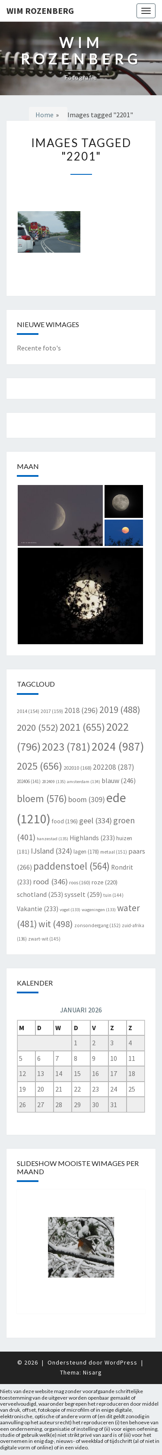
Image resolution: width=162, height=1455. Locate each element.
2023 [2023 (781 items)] (66, 747)
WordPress (121, 1362)
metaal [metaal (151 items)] (113, 852)
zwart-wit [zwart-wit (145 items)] (44, 939)
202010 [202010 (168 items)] (78, 767)
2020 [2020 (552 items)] (37, 727)
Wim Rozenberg (40, 10)
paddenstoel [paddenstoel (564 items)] (71, 866)
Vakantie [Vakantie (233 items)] (37, 909)
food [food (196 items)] (65, 821)
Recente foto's (39, 348)
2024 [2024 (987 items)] (118, 746)
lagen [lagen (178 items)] (86, 851)
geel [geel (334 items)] (95, 820)
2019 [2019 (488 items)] (119, 710)
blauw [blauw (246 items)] (119, 780)
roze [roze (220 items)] (105, 882)
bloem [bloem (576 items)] (42, 798)
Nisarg (92, 1372)
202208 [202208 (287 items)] (113, 767)
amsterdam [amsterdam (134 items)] (83, 781)
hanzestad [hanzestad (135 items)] (52, 839)
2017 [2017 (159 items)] (52, 711)
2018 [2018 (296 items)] (81, 710)
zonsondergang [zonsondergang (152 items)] (97, 925)
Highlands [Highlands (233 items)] (92, 838)
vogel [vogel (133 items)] (70, 909)
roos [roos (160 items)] (79, 882)
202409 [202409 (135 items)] (54, 781)
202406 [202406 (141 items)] (29, 781)
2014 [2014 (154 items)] (28, 711)
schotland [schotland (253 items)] (40, 894)
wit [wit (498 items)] (55, 924)
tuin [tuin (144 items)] (113, 895)
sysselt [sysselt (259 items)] (83, 894)
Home (44, 114)
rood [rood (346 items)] (50, 881)
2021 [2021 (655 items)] (82, 727)
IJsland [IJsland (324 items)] (51, 851)
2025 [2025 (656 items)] (39, 766)
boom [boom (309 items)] (86, 799)
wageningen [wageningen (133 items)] (99, 909)
